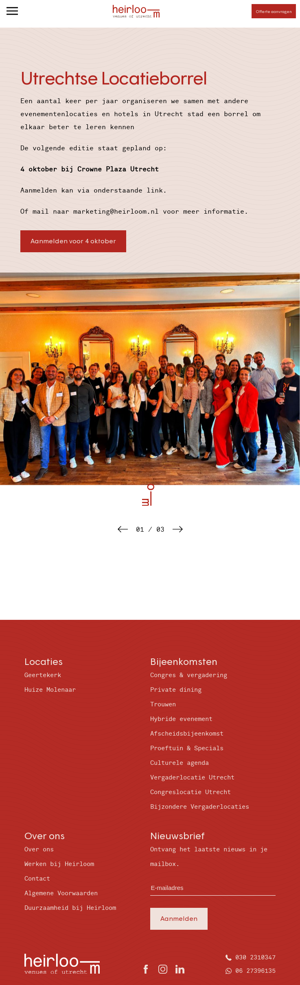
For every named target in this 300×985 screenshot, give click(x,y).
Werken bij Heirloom (59, 864)
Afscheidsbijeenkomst (186, 734)
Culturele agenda (179, 763)
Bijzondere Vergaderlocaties (199, 807)
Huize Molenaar (50, 690)
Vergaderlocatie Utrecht (192, 778)
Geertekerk (42, 675)
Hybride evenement (181, 719)
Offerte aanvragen (274, 11)
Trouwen (163, 704)
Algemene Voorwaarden (61, 893)
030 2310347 (255, 957)
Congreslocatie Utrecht (190, 792)
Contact (37, 879)
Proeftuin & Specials (186, 748)
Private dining (175, 690)
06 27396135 (255, 971)
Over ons (39, 849)
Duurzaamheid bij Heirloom (70, 908)
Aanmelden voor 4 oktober (73, 241)
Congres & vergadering (188, 675)
